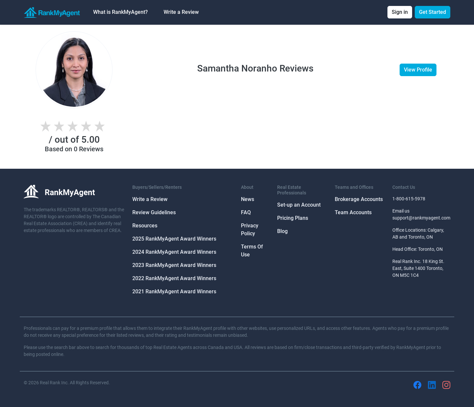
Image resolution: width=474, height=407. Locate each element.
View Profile (418, 70)
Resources (144, 225)
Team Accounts (353, 212)
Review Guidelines (154, 212)
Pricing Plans (292, 218)
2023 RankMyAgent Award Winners (174, 265)
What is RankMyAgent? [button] (120, 12)
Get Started (432, 12)
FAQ (246, 212)
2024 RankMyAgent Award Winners (174, 252)
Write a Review (181, 12)
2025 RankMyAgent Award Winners (174, 239)
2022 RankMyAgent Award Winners (174, 278)
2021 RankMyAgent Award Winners (174, 291)
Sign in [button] (400, 12)
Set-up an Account (299, 205)
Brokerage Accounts (359, 199)
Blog (282, 231)
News (247, 199)
